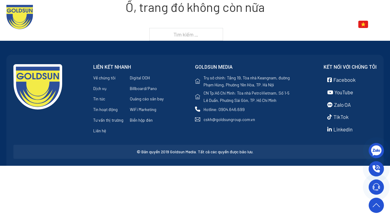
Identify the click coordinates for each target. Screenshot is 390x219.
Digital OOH (140, 77)
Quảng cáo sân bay (147, 98)
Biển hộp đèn (141, 120)
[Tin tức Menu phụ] (307, 24)
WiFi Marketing (143, 109)
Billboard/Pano (143, 88)
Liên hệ (324, 24)
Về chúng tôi (232, 24)
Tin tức (293, 24)
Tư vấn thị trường (108, 120)
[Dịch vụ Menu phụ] (276, 24)
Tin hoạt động (105, 109)
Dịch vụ (262, 24)
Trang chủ (198, 24)
